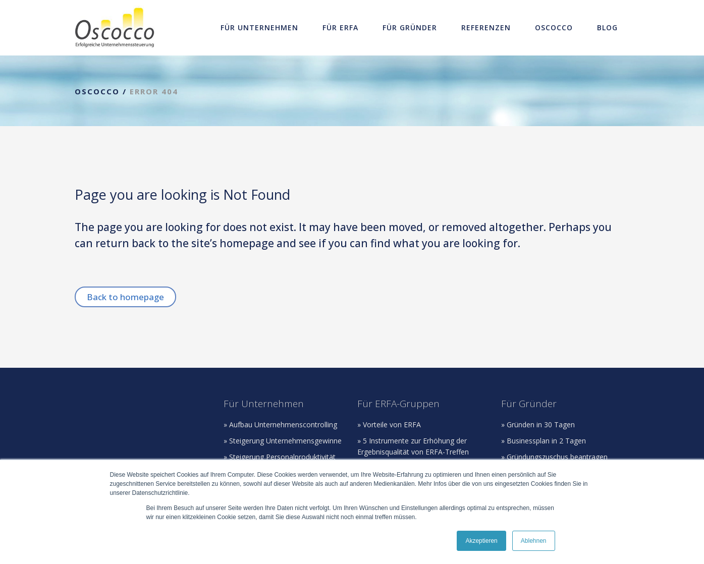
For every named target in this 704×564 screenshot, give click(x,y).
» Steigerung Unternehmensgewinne (283, 440)
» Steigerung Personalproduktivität (280, 457)
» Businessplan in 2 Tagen (543, 440)
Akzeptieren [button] (481, 540)
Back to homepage (125, 297)
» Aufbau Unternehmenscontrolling (280, 424)
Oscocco (97, 91)
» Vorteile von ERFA (389, 424)
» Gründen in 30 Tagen (538, 424)
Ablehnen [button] (534, 540)
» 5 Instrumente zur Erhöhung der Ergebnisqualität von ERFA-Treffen (413, 446)
